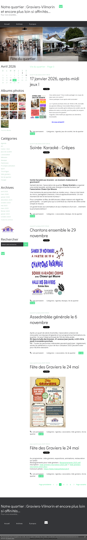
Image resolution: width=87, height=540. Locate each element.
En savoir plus (10, 538)
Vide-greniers (6, 174)
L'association (5, 154)
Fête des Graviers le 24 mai (54, 367)
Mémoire (4, 157)
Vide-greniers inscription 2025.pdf (53, 464)
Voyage (3, 180)
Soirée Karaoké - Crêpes (52, 147)
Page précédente (45, 484)
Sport (3, 169)
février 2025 (5, 211)
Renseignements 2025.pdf (70, 462)
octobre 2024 (6, 217)
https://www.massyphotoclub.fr (56, 469)
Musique (4, 160)
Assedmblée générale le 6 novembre (53, 319)
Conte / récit (5, 149)
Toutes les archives (7, 220)
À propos (32, 24)
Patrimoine (5, 163)
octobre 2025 (6, 203)
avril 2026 (4, 191)
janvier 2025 (5, 214)
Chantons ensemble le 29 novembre (53, 232)
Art (2, 146)
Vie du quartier (6, 177)
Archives (19, 24)
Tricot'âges (5, 171)
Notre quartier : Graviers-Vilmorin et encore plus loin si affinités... (28, 9)
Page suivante (81, 484)
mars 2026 (5, 194)
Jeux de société (6, 152)
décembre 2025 (6, 200)
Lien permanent (36, 131)
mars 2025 (5, 208)
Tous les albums (6, 130)
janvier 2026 (5, 197)
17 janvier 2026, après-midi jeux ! (54, 81)
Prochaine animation (8, 166)
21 (10, 80)
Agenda (3, 143)
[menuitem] (7, 24)
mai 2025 (4, 205)
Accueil (6, 24)
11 (26, 75)
